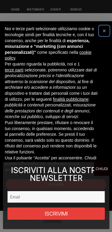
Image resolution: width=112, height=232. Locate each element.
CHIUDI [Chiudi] (102, 169)
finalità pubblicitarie (70, 99)
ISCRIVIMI (56, 213)
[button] (104, 31)
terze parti (14, 70)
